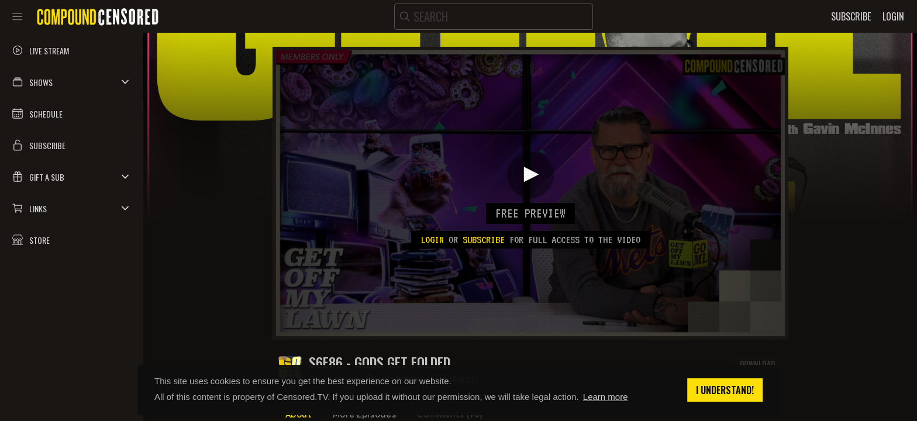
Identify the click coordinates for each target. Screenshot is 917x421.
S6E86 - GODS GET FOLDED (379, 362)
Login (432, 240)
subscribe (484, 240)
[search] (493, 17)
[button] (71, 82)
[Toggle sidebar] (17, 16)
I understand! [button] (725, 390)
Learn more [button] (605, 397)
